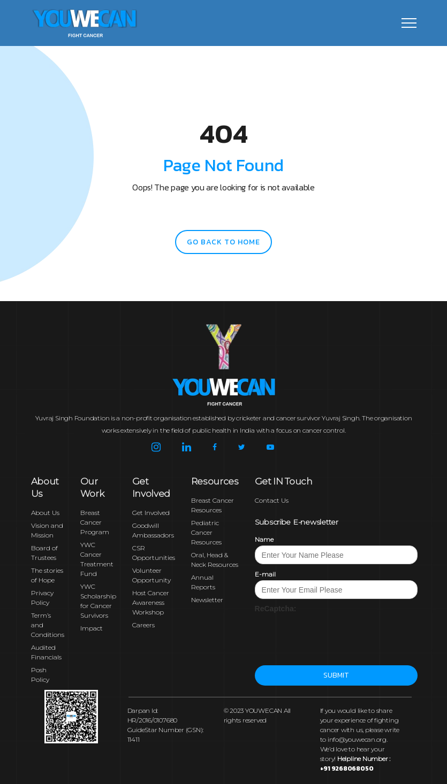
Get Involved (151, 513)
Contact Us (272, 500)
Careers (143, 625)
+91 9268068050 (347, 768)
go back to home (223, 242)
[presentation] (336, 635)
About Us (45, 513)
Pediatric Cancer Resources (206, 532)
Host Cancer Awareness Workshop (150, 602)
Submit (335, 675)
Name (264, 539)
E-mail (265, 574)
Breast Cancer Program (94, 522)
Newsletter (207, 600)
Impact (91, 628)
